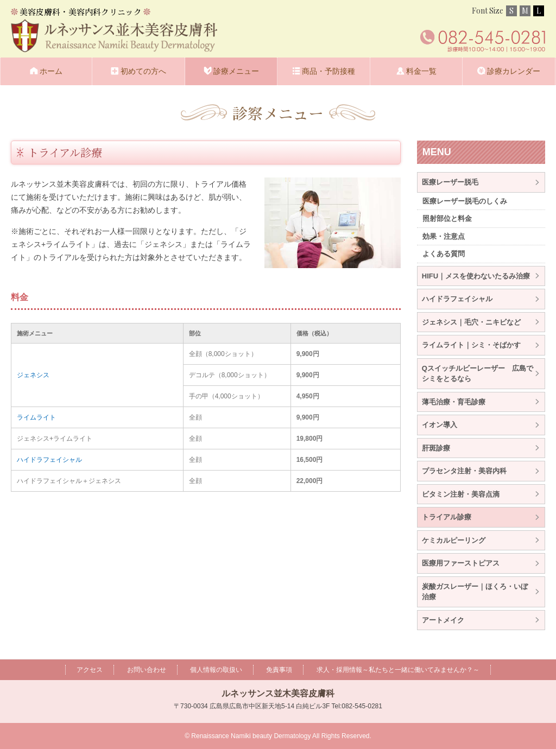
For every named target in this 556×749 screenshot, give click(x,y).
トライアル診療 (446, 517)
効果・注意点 (443, 236)
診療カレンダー (513, 71)
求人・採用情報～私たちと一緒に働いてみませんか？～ (398, 670)
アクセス (90, 670)
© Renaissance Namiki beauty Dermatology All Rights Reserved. (278, 736)
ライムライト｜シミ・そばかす (471, 345)
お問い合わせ (146, 670)
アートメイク (443, 620)
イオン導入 (439, 425)
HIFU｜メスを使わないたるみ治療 (476, 276)
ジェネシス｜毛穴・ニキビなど (471, 322)
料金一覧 (421, 71)
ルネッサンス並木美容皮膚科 (278, 693)
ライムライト (36, 417)
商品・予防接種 (328, 71)
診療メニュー (236, 71)
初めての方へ (143, 71)
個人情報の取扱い (216, 670)
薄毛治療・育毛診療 (453, 402)
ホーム (51, 71)
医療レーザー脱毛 (450, 182)
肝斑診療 (436, 448)
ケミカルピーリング (453, 540)
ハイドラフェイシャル (49, 460)
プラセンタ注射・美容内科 (464, 471)
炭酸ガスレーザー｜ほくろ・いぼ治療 (475, 591)
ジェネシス (33, 375)
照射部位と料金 (447, 218)
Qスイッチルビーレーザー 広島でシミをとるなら (477, 373)
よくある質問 (443, 254)
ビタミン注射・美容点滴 (461, 494)
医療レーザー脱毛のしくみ (464, 201)
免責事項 (279, 670)
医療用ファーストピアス (461, 563)
